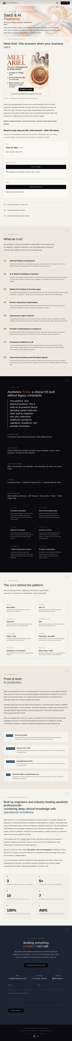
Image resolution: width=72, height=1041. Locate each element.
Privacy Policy (43, 1033)
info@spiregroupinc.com (36, 965)
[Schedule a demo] (26, 89)
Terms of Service (34, 1033)
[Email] (38, 1036)
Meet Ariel (65, 2)
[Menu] (57, 3)
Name (9, 985)
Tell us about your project (18, 993)
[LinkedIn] (34, 1036)
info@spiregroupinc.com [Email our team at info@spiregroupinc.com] (36, 189)
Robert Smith (25, 840)
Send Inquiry (16, 1010)
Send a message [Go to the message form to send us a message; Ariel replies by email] (36, 169)
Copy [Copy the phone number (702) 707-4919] (21, 150)
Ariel (11, 366)
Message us (58, 978)
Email (39, 985)
